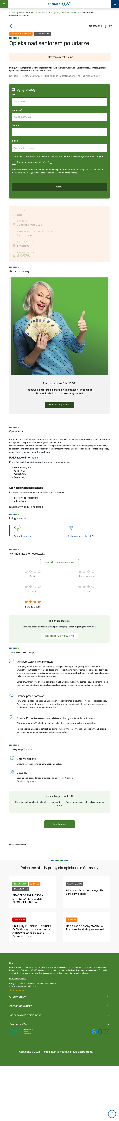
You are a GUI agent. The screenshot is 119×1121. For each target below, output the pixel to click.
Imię (14, 94)
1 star (23, 990)
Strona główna (16, 12)
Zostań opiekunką (20, 1005)
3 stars (17, 990)
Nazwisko (17, 110)
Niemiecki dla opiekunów (25, 1015)
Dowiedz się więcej (67, 172)
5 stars (10, 990)
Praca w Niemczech (71, 12)
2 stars (20, 990)
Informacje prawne (17, 978)
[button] (112, 1114)
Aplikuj (59, 186)
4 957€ (23, 256)
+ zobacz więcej (95, 156)
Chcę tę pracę (59, 824)
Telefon (16, 125)
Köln (19, 214)
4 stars (13, 990)
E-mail (15, 140)
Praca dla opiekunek (36, 12)
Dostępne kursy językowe (59, 635)
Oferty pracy (54, 12)
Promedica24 (18, 1024)
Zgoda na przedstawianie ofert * (33, 162)
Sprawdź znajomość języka (59, 562)
